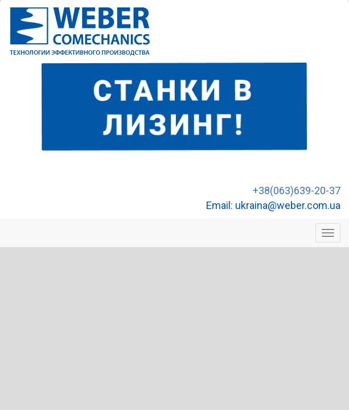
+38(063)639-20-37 (296, 190)
